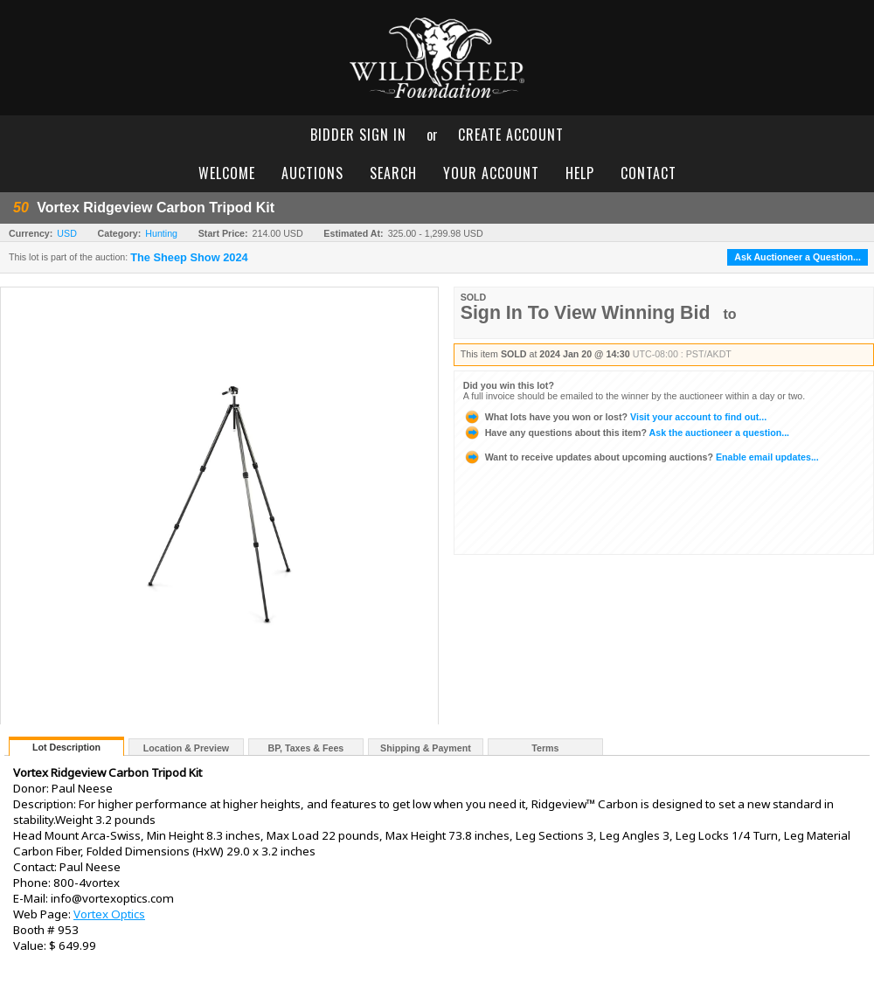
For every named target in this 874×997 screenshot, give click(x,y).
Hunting (161, 233)
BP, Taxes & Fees (306, 748)
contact (648, 173)
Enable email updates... (641, 457)
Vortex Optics (109, 914)
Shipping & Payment (425, 748)
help (579, 173)
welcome (226, 173)
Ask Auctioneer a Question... (797, 257)
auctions (312, 173)
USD (67, 233)
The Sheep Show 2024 (188, 258)
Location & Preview (186, 748)
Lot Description (66, 747)
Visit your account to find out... (614, 417)
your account (491, 173)
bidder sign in (358, 134)
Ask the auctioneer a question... (626, 432)
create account (511, 134)
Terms (544, 748)
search (393, 173)
